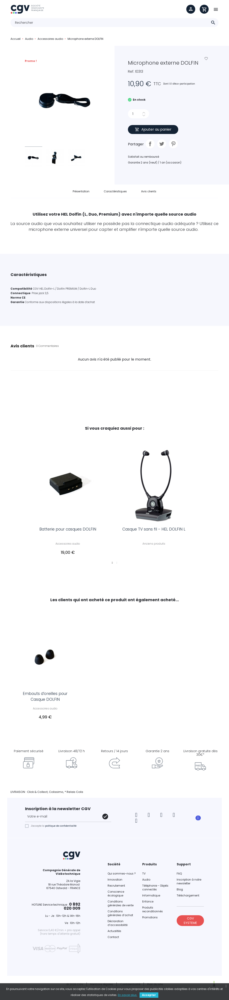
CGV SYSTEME (190, 923)
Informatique (151, 898)
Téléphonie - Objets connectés (155, 890)
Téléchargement (188, 898)
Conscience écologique (116, 896)
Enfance (147, 904)
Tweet (161, 143)
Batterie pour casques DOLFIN (70, 531)
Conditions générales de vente (121, 906)
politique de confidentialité (60, 828)
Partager (150, 143)
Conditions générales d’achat (120, 916)
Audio (146, 882)
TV (144, 876)
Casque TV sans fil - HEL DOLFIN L (156, 531)
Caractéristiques (115, 191)
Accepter (149, 995)
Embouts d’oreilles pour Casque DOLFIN (45, 696)
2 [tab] (116, 565)
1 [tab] (112, 565)
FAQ (179, 876)
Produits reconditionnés (152, 912)
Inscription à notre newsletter (189, 884)
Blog (180, 892)
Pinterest (173, 143)
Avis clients (148, 191)
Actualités (114, 934)
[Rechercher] (114, 22)
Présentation (81, 191)
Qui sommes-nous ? (122, 876)
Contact (113, 940)
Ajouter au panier (153, 129)
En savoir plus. (127, 995)
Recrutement (116, 888)
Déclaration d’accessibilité (117, 926)
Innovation (115, 882)
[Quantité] (134, 113)
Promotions (150, 920)
